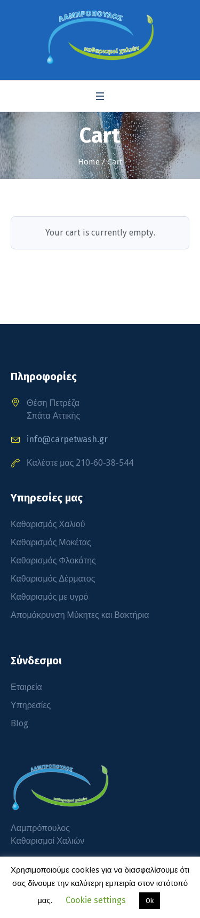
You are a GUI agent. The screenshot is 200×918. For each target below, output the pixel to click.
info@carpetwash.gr (67, 439)
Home (89, 162)
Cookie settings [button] (96, 900)
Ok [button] (150, 901)
